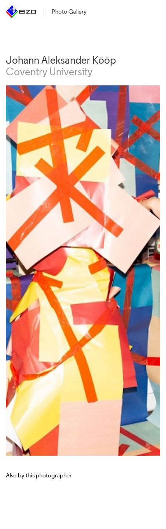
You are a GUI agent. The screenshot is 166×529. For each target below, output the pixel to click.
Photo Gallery (69, 11)
